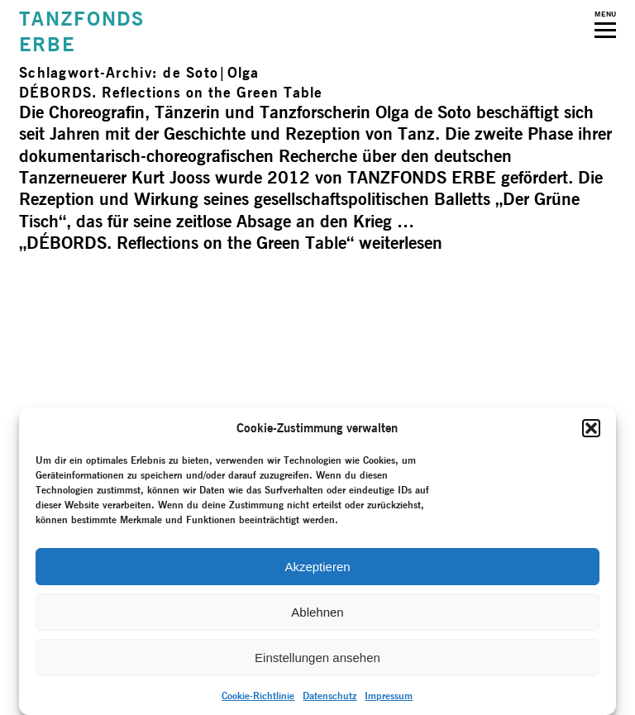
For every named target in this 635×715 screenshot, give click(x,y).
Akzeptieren (317, 567)
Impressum (389, 695)
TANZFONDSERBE (82, 31)
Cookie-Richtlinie (258, 695)
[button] (591, 428)
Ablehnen (317, 612)
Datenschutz (329, 695)
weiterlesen (230, 242)
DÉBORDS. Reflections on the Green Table (170, 92)
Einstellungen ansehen (317, 658)
